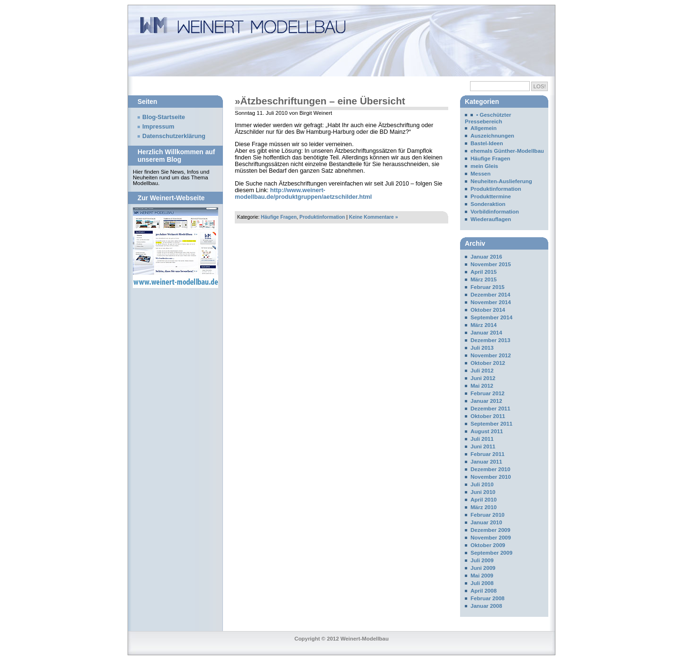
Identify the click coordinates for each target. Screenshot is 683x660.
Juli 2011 (482, 439)
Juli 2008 (482, 583)
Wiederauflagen (491, 219)
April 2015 (484, 272)
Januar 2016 (486, 257)
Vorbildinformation (495, 211)
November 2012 (491, 355)
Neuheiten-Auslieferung (501, 181)
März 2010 (484, 507)
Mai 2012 (482, 386)
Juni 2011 (483, 446)
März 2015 (484, 279)
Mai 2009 (482, 575)
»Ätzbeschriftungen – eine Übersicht (320, 100)
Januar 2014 (486, 332)
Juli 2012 (482, 370)
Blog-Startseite (163, 117)
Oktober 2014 (488, 310)
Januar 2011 (486, 462)
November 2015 (491, 264)
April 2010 (484, 499)
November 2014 (491, 302)
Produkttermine (491, 196)
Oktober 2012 (488, 363)
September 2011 (491, 424)
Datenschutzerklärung (173, 136)
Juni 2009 (483, 568)
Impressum (158, 126)
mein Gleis (484, 166)
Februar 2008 (488, 598)
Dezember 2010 (490, 469)
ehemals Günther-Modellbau (507, 151)
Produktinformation (322, 217)
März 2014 (484, 325)
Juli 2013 (482, 348)
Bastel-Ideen (487, 143)
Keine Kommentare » (373, 217)
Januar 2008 (486, 606)
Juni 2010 (483, 492)
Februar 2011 (488, 454)
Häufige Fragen (278, 217)
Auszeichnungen (492, 136)
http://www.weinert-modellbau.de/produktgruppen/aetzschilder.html (303, 193)
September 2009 (491, 553)
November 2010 (491, 477)
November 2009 (491, 537)
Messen (480, 174)
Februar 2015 (488, 287)
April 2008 (484, 591)
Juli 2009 (482, 560)
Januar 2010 (486, 522)
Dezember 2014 (490, 294)
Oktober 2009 (488, 545)
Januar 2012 (486, 401)
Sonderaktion (488, 204)
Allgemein (484, 128)
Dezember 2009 (490, 530)
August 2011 (487, 431)
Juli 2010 (482, 484)
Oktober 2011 (488, 416)
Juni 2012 (483, 378)
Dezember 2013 (490, 340)
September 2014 (491, 317)
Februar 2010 (488, 515)
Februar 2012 (488, 393)
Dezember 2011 (490, 408)
